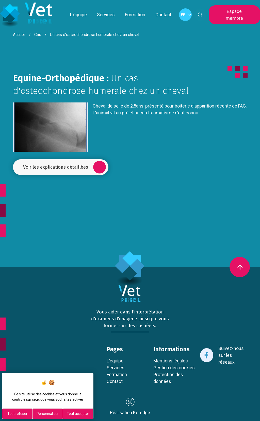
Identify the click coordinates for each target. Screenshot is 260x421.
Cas (37, 34)
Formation (135, 14)
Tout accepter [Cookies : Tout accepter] (78, 414)
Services (106, 14)
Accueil (19, 34)
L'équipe (78, 14)
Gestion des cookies (174, 367)
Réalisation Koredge (130, 406)
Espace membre (234, 15)
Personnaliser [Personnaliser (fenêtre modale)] (48, 414)
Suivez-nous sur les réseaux (221, 355)
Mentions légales (170, 360)
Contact (163, 14)
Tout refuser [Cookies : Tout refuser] (17, 414)
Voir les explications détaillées (64, 167)
